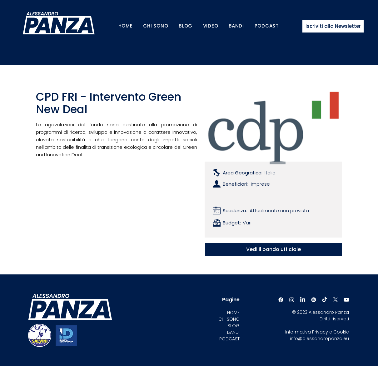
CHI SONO (229, 319)
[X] (335, 300)
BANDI (233, 332)
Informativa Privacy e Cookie (317, 332)
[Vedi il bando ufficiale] (273, 249)
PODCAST (229, 339)
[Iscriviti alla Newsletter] (333, 26)
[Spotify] (314, 300)
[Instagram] (292, 300)
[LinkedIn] (303, 300)
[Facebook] (281, 300)
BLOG (233, 326)
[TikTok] (324, 300)
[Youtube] (346, 300)
